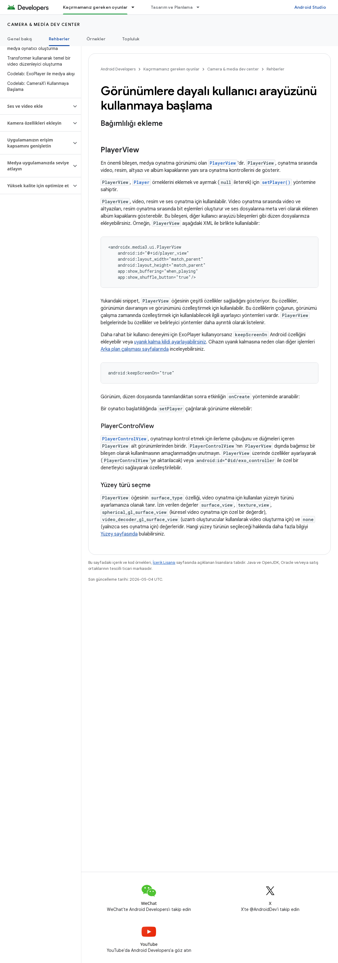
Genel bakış (19, 39)
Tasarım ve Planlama (171, 7)
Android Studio (310, 7)
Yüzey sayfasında (119, 534)
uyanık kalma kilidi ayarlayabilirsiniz (170, 342)
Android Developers (118, 69)
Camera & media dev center (43, 24)
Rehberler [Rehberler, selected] (59, 39)
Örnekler (95, 39)
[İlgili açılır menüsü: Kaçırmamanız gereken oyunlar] (135, 7)
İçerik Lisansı (164, 562)
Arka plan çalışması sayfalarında (135, 349)
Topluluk (130, 39)
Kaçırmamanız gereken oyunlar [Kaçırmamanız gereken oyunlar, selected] (95, 7)
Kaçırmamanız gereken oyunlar (171, 69)
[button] (35, 106)
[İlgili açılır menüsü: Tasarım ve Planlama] (200, 7)
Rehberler (275, 69)
